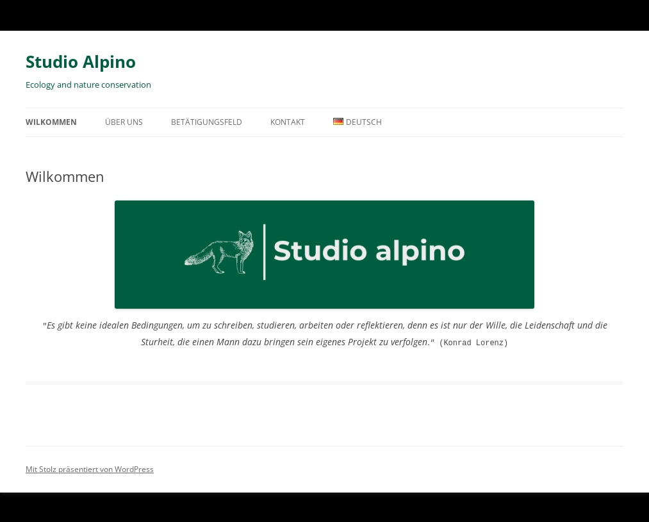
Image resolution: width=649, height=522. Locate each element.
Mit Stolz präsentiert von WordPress (90, 467)
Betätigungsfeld (206, 122)
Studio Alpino (81, 61)
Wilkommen (51, 122)
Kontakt (287, 122)
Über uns (124, 122)
